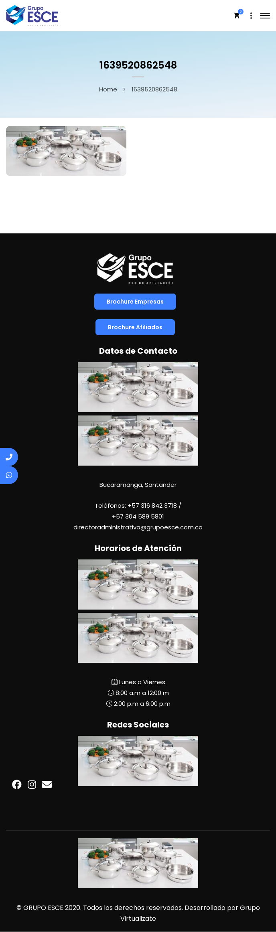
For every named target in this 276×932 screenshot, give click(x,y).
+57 (138, 516)
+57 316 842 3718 (152, 505)
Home (108, 89)
